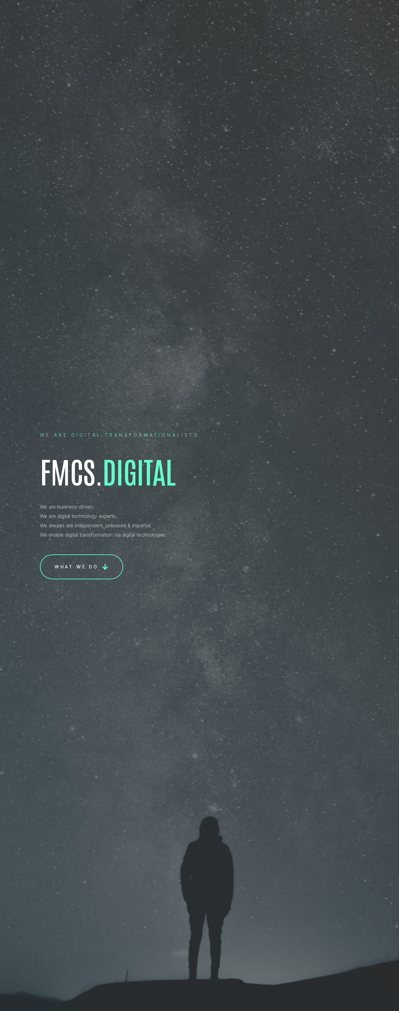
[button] (81, 566)
